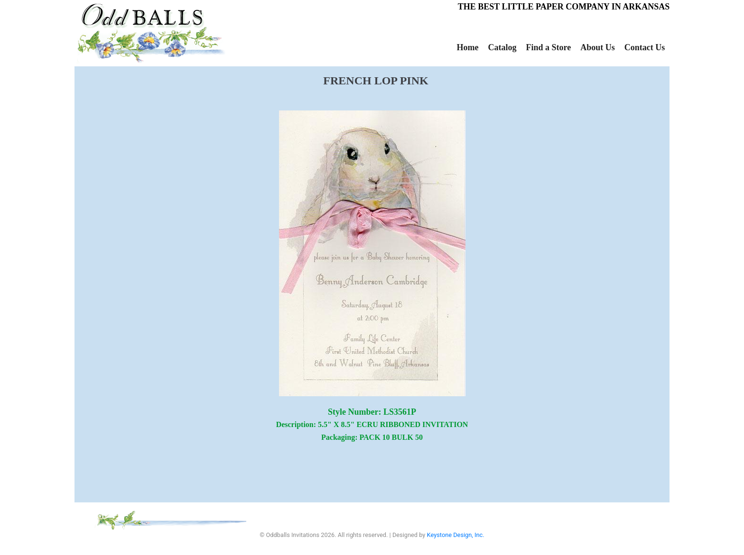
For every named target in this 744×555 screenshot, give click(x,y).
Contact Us (644, 47)
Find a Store (548, 47)
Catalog (502, 47)
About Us (597, 47)
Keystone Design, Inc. (455, 534)
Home (468, 47)
